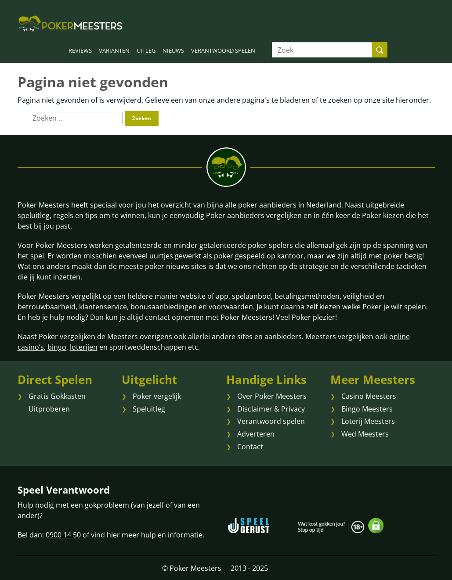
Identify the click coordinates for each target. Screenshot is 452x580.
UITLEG (146, 50)
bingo (56, 347)
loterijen (84, 347)
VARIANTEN (114, 50)
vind (98, 535)
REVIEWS (80, 50)
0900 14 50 (63, 535)
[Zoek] (322, 49)
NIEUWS (173, 50)
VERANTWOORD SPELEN (223, 50)
